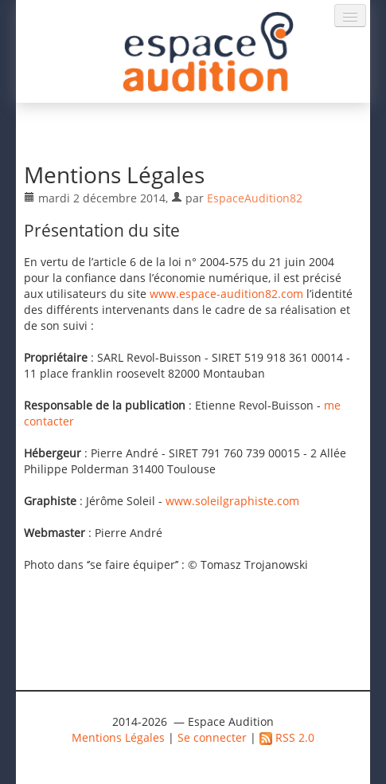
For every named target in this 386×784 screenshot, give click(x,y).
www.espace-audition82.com (226, 293)
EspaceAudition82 (254, 198)
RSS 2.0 (286, 737)
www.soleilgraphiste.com (232, 500)
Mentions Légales (118, 737)
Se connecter (212, 737)
